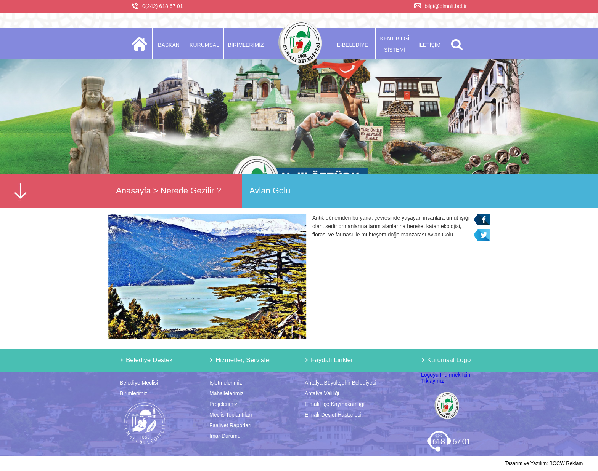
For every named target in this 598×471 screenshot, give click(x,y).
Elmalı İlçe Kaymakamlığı (335, 404)
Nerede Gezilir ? (191, 190)
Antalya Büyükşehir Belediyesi (340, 383)
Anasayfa (133, 190)
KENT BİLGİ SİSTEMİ (395, 44)
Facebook (481, 219)
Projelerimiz (223, 404)
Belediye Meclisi (139, 383)
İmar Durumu (225, 436)
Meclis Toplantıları (230, 415)
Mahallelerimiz (226, 393)
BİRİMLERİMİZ (246, 45)
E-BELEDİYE (352, 45)
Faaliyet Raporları (230, 425)
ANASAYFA (141, 43)
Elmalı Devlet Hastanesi (333, 415)
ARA (455, 43)
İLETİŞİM (429, 45)
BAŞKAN (169, 45)
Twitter (481, 235)
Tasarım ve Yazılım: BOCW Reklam (544, 463)
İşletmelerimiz (225, 383)
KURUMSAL (204, 45)
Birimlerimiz (133, 393)
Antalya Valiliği (322, 393)
